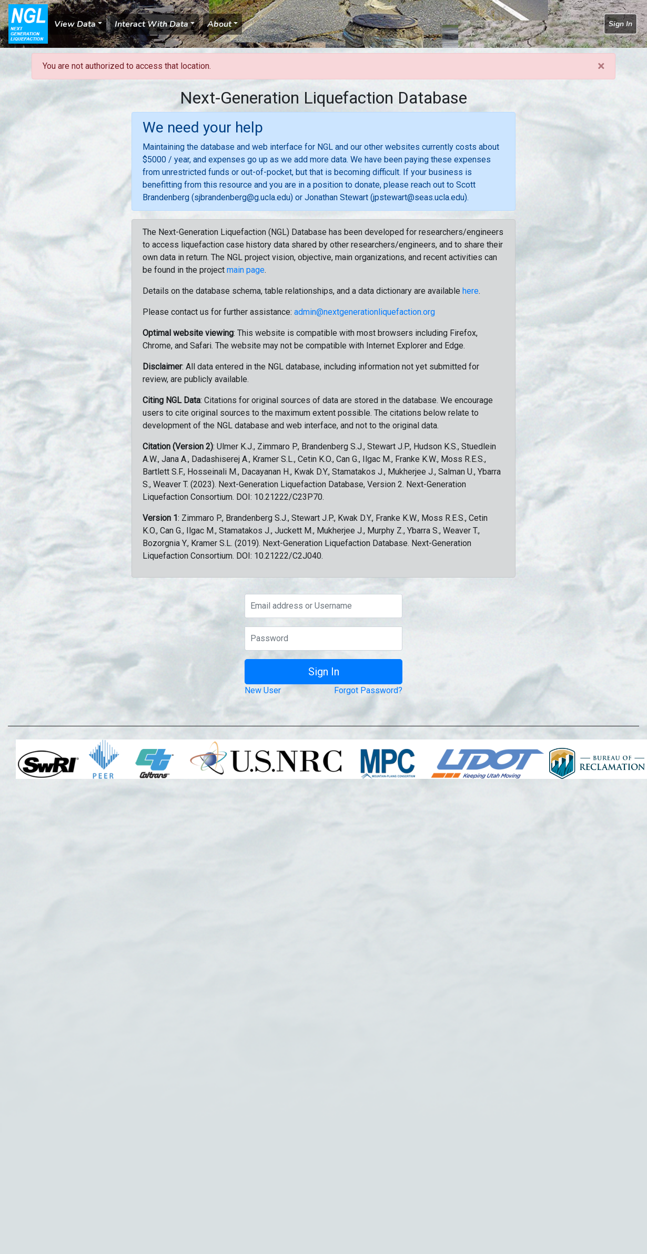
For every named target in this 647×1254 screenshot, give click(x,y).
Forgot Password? (368, 690)
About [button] (219, 24)
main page (246, 270)
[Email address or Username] (323, 606)
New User (263, 690)
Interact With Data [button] (151, 24)
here (470, 291)
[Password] (323, 638)
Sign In (620, 24)
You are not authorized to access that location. (127, 66)
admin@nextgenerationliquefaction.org (364, 312)
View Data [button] (75, 24)
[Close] (601, 66)
